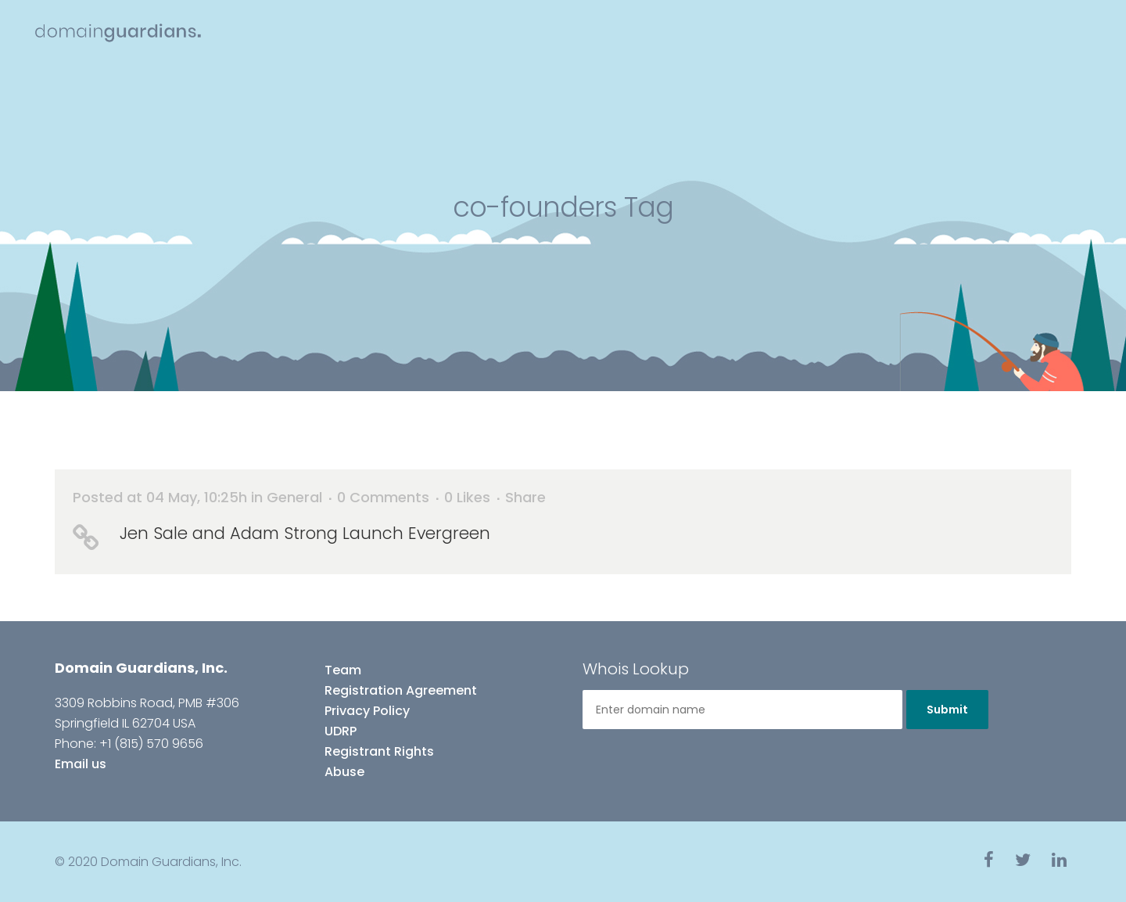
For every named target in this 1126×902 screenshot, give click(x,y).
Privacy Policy (367, 711)
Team (343, 670)
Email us (80, 764)
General (294, 497)
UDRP (341, 731)
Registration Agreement (401, 690)
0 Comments (383, 497)
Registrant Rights (379, 751)
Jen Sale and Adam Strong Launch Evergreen (305, 533)
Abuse (344, 772)
